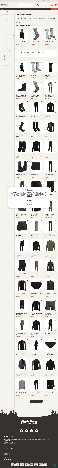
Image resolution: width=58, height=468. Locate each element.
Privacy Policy (39, 195)
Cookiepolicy (29, 196)
